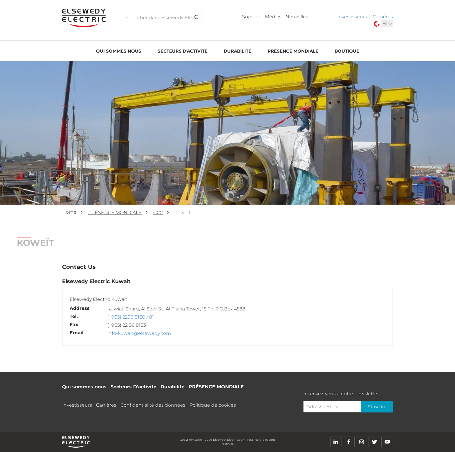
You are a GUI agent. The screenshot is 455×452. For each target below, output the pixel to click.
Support (251, 16)
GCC (158, 212)
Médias (273, 16)
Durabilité (237, 51)
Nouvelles (297, 16)
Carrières (383, 16)
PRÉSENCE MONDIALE (293, 51)
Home (69, 212)
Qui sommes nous (118, 51)
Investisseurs (352, 16)
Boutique (347, 51)
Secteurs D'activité (182, 51)
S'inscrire (377, 406)
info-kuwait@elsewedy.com (139, 333)
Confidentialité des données (152, 405)
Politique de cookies (212, 405)
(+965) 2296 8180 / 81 (130, 317)
